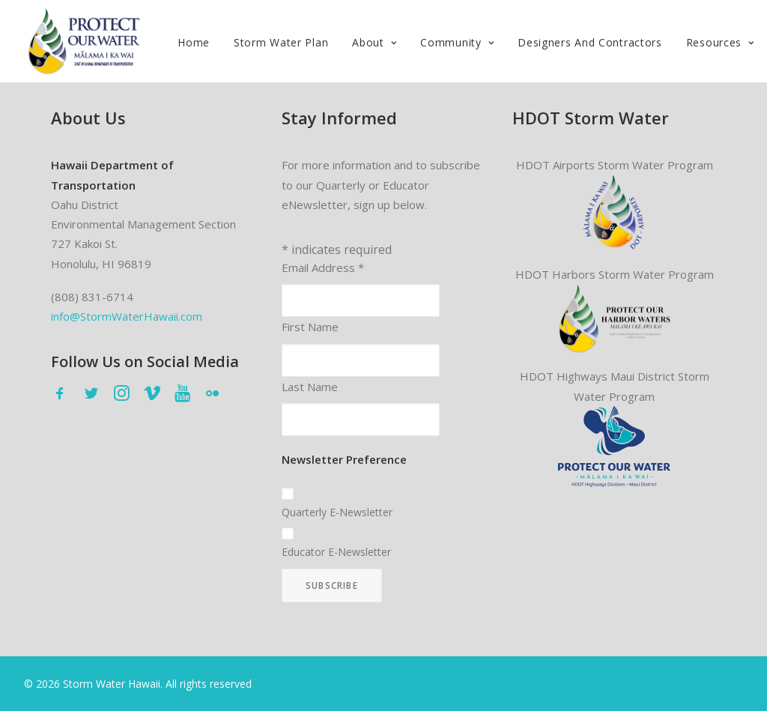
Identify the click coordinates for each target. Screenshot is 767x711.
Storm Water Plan (281, 42)
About (374, 42)
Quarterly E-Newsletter (337, 512)
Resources (720, 42)
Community (457, 42)
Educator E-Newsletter (336, 552)
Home (194, 42)
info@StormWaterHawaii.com (126, 316)
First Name (310, 326)
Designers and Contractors (590, 42)
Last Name (310, 386)
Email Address (323, 267)
